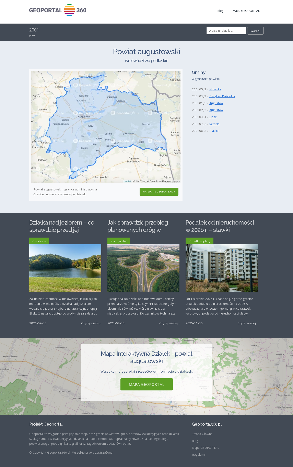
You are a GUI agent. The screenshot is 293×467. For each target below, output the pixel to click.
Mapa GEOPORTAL (246, 11)
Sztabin (214, 124)
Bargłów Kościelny (222, 96)
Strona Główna (202, 434)
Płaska (214, 131)
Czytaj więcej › (91, 323)
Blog (220, 11)
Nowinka (215, 89)
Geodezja (39, 241)
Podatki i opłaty (199, 241)
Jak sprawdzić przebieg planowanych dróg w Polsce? (137, 230)
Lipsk (212, 117)
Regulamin (199, 454)
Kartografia (118, 241)
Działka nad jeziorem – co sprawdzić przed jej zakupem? (61, 230)
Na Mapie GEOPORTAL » (159, 191)
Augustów (216, 103)
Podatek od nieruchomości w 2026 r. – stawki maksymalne (220, 230)
